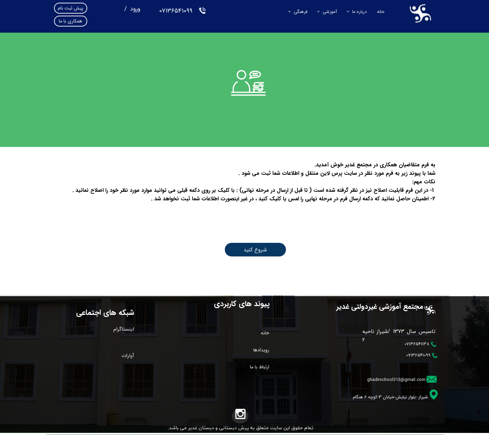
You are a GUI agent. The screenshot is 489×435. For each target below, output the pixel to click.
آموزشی (330, 11)
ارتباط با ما (259, 367)
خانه (380, 11)
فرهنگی (300, 11)
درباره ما (359, 11)
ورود (134, 9)
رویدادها (261, 350)
